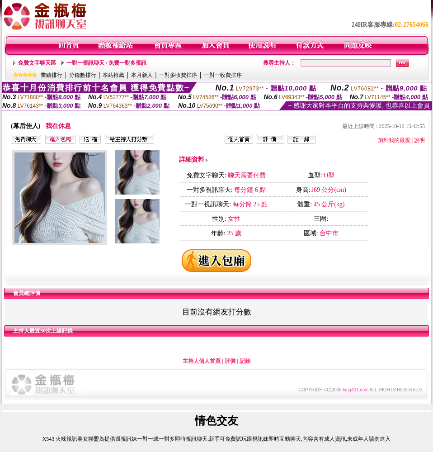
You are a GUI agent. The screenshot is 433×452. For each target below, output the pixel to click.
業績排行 (51, 75)
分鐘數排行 (82, 75)
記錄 (245, 361)
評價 (230, 361)
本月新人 (142, 75)
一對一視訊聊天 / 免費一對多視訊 (106, 63)
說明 (419, 140)
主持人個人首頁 (202, 361)
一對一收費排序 (223, 75)
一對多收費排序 (178, 75)
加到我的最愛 (394, 140)
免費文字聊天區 (37, 63)
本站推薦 (113, 75)
